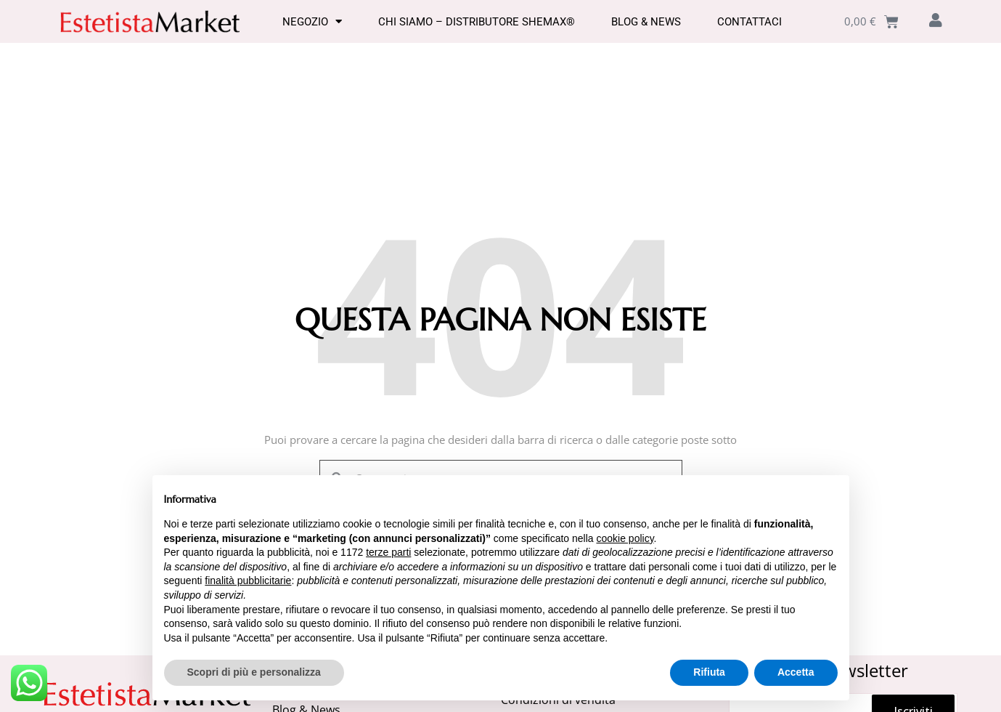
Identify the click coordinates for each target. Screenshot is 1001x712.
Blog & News (646, 21)
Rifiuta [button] (709, 672)
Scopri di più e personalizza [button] (254, 672)
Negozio (312, 22)
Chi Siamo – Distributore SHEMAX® (476, 21)
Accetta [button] (795, 672)
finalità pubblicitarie (248, 580)
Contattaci (749, 21)
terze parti (388, 552)
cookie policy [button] (624, 538)
